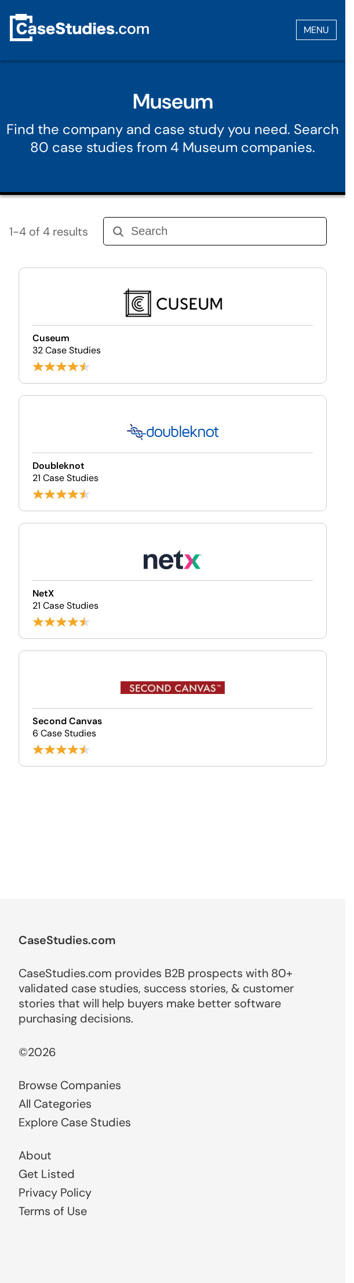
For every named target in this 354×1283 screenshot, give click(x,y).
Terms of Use (53, 1211)
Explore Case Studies (75, 1122)
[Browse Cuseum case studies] (173, 326)
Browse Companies (70, 1085)
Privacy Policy (55, 1192)
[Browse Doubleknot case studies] (173, 453)
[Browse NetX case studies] (173, 581)
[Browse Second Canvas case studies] (173, 708)
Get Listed (47, 1173)
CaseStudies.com (67, 940)
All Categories (55, 1103)
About (35, 1155)
